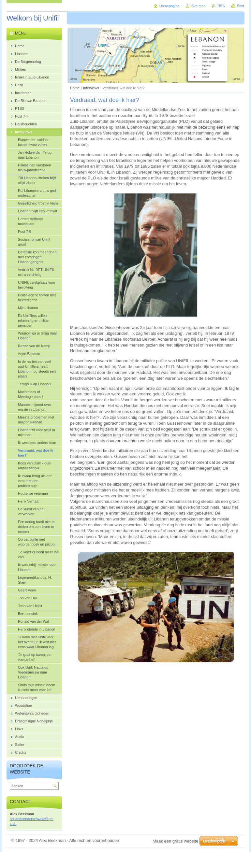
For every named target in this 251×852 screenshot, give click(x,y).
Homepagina (169, 6)
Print (240, 6)
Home (75, 88)
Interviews (91, 88)
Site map (198, 6)
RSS (221, 6)
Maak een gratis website (175, 841)
